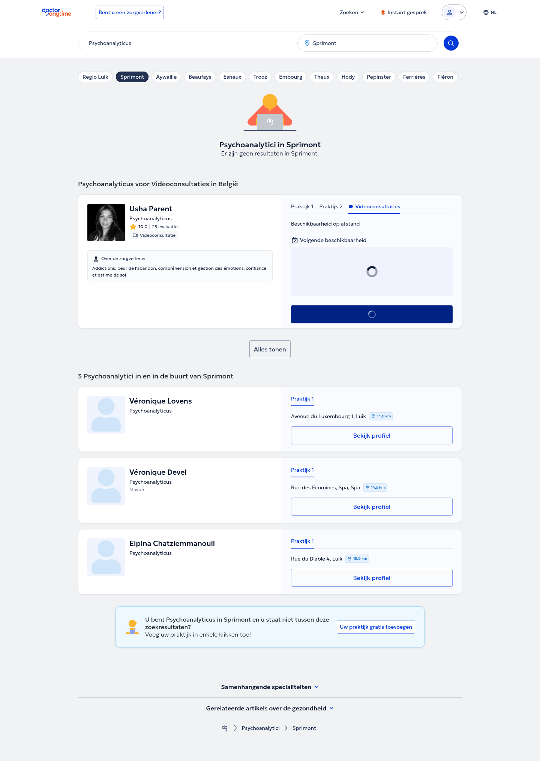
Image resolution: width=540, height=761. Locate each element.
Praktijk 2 (331, 206)
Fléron (445, 76)
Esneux (233, 76)
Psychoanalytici (260, 728)
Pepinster (379, 76)
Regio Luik (95, 76)
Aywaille (166, 76)
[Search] (451, 43)
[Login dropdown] (454, 12)
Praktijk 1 (302, 206)
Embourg (290, 76)
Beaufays (200, 76)
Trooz (260, 76)
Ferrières (414, 76)
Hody (348, 76)
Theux (321, 76)
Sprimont (132, 76)
